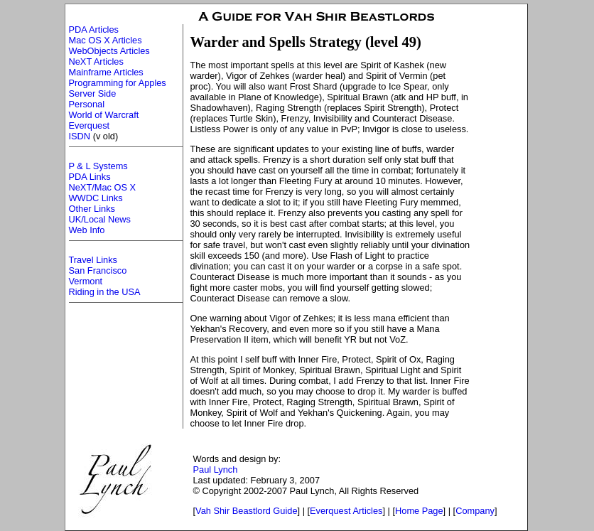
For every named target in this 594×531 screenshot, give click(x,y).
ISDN (80, 136)
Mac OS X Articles (105, 40)
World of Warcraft (104, 114)
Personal (87, 104)
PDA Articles (94, 29)
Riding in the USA (105, 291)
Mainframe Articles (106, 72)
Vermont (86, 281)
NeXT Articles (96, 61)
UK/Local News (100, 219)
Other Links (92, 208)
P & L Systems (98, 166)
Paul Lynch (215, 469)
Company (475, 510)
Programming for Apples (117, 82)
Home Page (419, 510)
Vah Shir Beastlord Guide (246, 510)
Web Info (87, 230)
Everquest (89, 125)
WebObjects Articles (109, 50)
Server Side (93, 93)
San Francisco (98, 270)
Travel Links (93, 259)
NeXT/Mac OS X (102, 187)
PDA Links (90, 176)
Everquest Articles (346, 510)
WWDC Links (96, 198)
